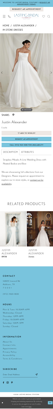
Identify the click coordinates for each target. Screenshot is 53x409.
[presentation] (13, 229)
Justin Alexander (23, 25)
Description (10, 152)
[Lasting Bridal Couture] (26, 17)
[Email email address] (20, 375)
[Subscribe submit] (37, 375)
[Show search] (48, 16)
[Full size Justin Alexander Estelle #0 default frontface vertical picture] (26, 72)
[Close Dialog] (2, 403)
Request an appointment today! (33, 3)
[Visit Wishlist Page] (43, 16)
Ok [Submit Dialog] (50, 403)
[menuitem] (4, 16)
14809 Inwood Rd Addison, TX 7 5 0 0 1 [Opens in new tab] (11, 284)
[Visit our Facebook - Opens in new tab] (3, 383)
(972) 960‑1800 (11, 294)
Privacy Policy (10, 352)
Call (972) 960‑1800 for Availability (26, 145)
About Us (7, 342)
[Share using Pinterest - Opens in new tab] (13, 115)
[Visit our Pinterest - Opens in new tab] (12, 383)
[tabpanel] (26, 72)
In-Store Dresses (13, 30)
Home (6, 25)
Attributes (27, 152)
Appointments (9, 349)
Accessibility (9, 355)
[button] (4, 16)
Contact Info (9, 345)
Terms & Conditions (12, 359)
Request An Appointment (26, 139)
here (30, 407)
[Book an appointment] (26, 9)
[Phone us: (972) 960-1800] (9, 16)
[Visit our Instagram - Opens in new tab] (8, 383)
